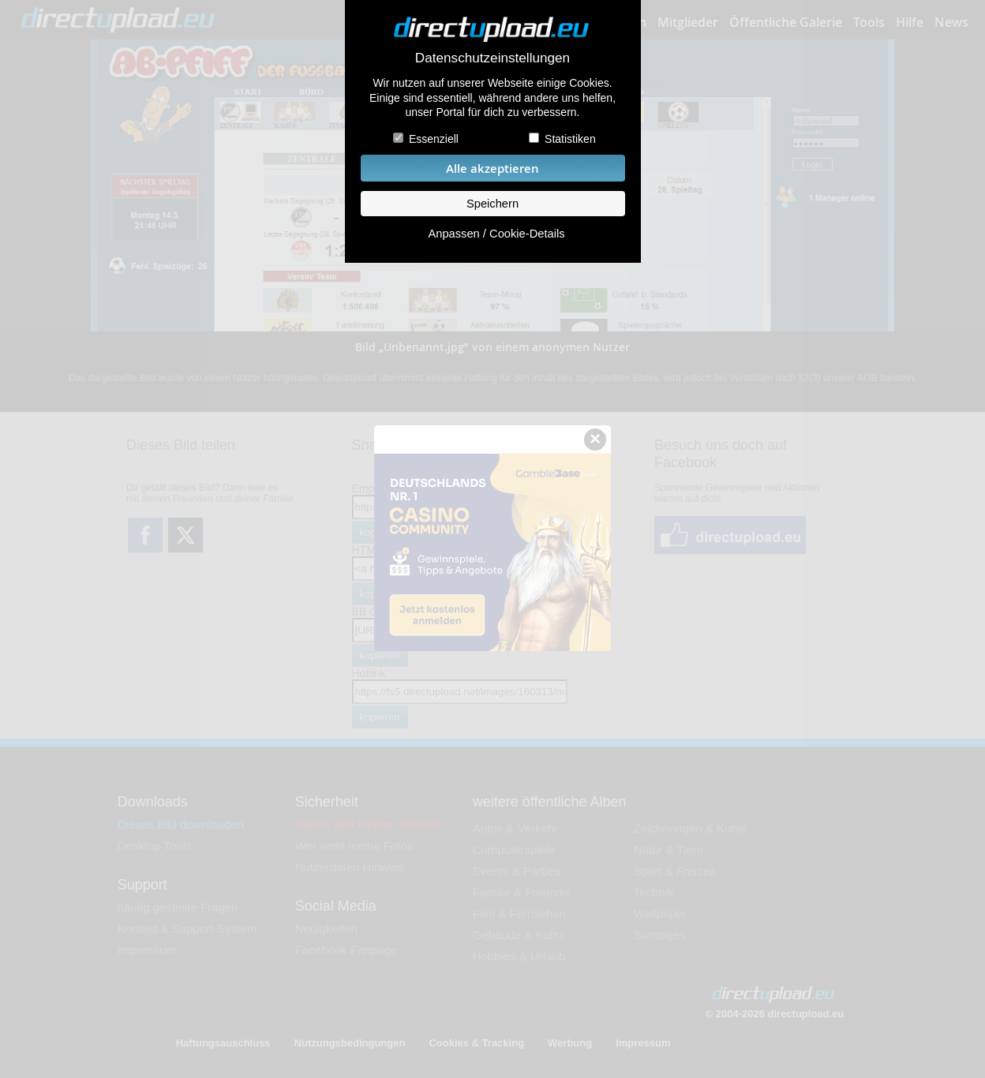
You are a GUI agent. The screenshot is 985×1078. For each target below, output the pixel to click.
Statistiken (570, 139)
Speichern (492, 203)
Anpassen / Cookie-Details (496, 233)
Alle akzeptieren (492, 168)
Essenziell (434, 139)
